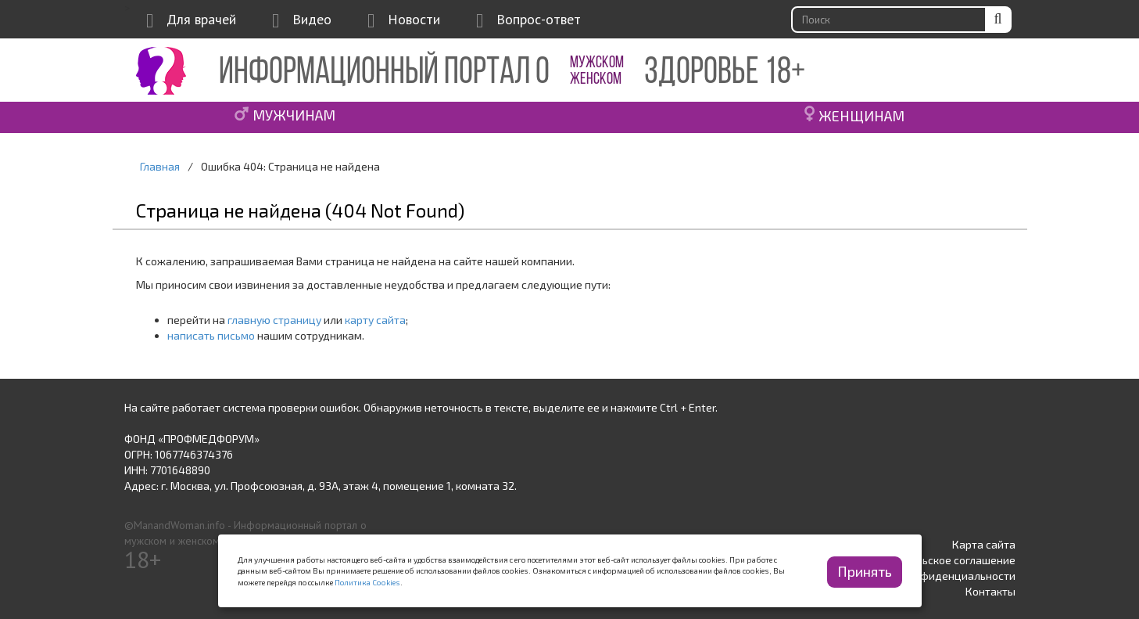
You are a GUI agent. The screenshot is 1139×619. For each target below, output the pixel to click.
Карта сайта (983, 544)
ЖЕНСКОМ (595, 79)
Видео (311, 19)
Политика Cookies (367, 582)
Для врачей (201, 19)
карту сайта (375, 319)
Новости (414, 19)
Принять (864, 571)
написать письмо (211, 335)
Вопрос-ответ (538, 19)
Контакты (990, 591)
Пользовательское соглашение (935, 560)
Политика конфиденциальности (933, 575)
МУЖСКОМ (597, 63)
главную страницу (274, 319)
